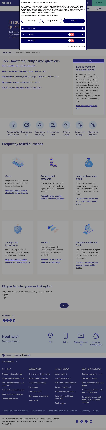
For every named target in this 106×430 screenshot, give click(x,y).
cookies (33, 15)
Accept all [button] (74, 21)
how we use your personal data (48, 15)
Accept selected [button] (52, 21)
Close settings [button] (31, 21)
